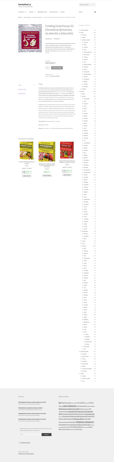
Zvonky (85, 228)
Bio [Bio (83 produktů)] (60, 402)
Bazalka (85, 233)
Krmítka (84, 376)
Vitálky (85, 224)
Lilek (85, 287)
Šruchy (85, 209)
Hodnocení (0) (21, 93)
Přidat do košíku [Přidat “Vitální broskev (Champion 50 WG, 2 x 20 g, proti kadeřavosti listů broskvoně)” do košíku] (47, 175)
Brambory (84, 35)
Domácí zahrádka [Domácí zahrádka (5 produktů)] (74, 402)
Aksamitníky (86, 98)
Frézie (85, 44)
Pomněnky (86, 184)
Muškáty (86, 157)
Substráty (84, 371)
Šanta (85, 197)
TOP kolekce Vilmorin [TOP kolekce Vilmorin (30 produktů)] (76, 427)
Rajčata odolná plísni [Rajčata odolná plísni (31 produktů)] (84, 425)
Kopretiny (86, 133)
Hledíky (85, 116)
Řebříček (86, 192)
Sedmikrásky (87, 199)
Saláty (85, 324)
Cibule (85, 260)
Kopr (85, 280)
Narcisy (85, 69)
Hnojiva (84, 358)
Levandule (86, 236)
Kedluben (86, 277)
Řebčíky (85, 81)
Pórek (85, 312)
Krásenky (86, 135)
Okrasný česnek (87, 74)
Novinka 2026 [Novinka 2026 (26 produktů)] (87, 419)
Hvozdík (85, 120)
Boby (85, 248)
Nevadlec (86, 167)
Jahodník (86, 270)
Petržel (85, 309)
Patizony (87, 344)
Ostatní (85, 174)
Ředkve (85, 317)
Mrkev (85, 297)
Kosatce (86, 57)
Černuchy (86, 103)
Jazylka (85, 125)
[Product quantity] (47, 68)
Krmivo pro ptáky (86, 378)
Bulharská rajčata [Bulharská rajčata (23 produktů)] (66, 403)
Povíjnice (86, 187)
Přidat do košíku (57, 67)
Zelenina (84, 246)
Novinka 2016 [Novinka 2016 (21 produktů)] (82, 414)
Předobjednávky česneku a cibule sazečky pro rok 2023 (32, 419)
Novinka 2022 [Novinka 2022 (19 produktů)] (91, 416)
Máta (85, 238)
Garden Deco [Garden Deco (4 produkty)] (87, 402)
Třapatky (86, 221)
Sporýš (85, 206)
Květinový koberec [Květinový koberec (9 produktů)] (91, 406)
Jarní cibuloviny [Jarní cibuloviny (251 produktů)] (70, 405)
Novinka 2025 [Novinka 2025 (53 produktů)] (78, 419)
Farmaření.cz (24, 4)
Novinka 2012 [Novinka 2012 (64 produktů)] (82, 411)
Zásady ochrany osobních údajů (26, 453)
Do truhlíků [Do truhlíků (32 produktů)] (81, 403)
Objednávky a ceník (42, 12)
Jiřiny (85, 49)
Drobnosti (84, 354)
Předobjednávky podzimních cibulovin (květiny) (30, 408)
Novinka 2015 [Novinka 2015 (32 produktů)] (74, 414)
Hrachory (86, 118)
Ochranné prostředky (37, 17)
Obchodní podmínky (25, 442)
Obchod (31, 12)
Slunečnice (86, 204)
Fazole (85, 265)
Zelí (85, 349)
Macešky (86, 150)
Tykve (85, 331)
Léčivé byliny (85, 231)
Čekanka (86, 253)
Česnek (83, 37)
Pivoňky (85, 76)
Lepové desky (85, 363)
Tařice (85, 216)
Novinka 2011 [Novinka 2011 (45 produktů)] (73, 411)
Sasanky (86, 84)
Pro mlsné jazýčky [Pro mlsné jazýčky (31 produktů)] (72, 425)
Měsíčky (85, 155)
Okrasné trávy (87, 170)
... (39, 404)
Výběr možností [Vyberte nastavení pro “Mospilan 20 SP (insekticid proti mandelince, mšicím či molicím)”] (67, 175)
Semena (82, 91)
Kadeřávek (86, 273)
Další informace (22, 89)
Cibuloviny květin (86, 39)
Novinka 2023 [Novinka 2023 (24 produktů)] (62, 419)
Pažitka (85, 307)
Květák (85, 285)
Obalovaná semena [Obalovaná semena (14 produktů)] (63, 422)
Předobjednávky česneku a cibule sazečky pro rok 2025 (32, 402)
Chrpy (85, 106)
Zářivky (85, 226)
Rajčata (85, 314)
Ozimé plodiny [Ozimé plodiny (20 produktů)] (72, 422)
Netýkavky (86, 165)
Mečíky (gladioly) (87, 64)
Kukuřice (86, 282)
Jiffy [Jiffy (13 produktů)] (78, 406)
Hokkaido (87, 336)
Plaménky (86, 182)
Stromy (84, 241)
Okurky (85, 300)
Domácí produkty (84, 30)
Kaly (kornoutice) (88, 52)
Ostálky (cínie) (87, 172)
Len (84, 140)
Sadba (81, 32)
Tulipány (86, 86)
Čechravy (86, 42)
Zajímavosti (86, 346)
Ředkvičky (86, 319)
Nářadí (83, 366)
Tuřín (85, 329)
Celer (85, 255)
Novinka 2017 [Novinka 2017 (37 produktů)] (90, 414)
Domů (21, 17)
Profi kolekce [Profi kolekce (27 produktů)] (62, 425)
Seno (83, 381)
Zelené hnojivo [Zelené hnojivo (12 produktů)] (78, 429)
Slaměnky (86, 201)
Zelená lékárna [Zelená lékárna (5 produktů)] (72, 429)
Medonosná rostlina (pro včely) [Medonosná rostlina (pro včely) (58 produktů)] (69, 409)
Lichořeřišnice (87, 143)
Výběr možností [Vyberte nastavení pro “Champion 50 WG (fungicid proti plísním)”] (26, 176)
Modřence (86, 66)
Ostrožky (86, 177)
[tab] (26, 85)
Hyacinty (86, 47)
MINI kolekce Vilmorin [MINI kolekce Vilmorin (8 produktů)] (84, 409)
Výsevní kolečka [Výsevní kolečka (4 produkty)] (85, 427)
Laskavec (86, 138)
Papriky (85, 302)
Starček (85, 211)
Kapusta (86, 275)
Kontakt (62, 12)
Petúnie (85, 179)
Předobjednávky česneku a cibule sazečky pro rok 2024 (32, 413)
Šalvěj (85, 194)
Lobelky (85, 147)
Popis (19, 85)
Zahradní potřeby (27, 17)
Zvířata (82, 373)
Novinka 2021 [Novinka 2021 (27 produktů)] (83, 416)
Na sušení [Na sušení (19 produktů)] (66, 411)
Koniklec (86, 130)
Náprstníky (86, 160)
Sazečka (84, 89)
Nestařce (86, 162)
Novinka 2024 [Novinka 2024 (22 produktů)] (70, 419)
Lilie (85, 62)
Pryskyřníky (86, 79)
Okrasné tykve (88, 341)
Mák (85, 152)
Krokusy (85, 59)
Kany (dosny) (87, 54)
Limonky (86, 145)
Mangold (86, 290)
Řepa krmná (86, 322)
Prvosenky (86, 189)
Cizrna (85, 263)
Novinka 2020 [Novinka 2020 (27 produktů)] (75, 416)
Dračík (85, 108)
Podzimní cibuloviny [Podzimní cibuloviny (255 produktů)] (85, 421)
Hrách (85, 268)
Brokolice (86, 250)
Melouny (86, 292)
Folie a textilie (85, 356)
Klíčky (83, 93)
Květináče (84, 361)
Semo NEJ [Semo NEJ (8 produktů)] (68, 427)
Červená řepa (87, 258)
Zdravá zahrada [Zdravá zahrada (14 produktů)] (66, 429)
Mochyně (86, 295)
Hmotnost (48, 61)
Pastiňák (86, 304)
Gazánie (86, 113)
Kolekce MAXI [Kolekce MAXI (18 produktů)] (82, 406)
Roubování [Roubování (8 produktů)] (63, 427)
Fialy (85, 111)
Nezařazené (86, 71)
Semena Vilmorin (53, 12)
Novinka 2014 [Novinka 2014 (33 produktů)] (66, 414)
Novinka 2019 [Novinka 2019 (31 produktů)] (67, 416)
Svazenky (86, 214)
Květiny (84, 96)
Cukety (87, 334)
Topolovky (86, 219)
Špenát (85, 327)
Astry (85, 101)
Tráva (83, 243)
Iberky (85, 123)
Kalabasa (87, 339)
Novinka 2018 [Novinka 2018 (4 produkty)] (61, 416)
